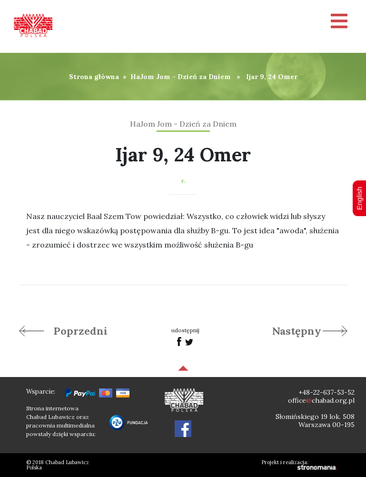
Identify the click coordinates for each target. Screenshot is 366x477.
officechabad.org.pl (321, 400)
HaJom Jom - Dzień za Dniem (180, 76)
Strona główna (94, 76)
